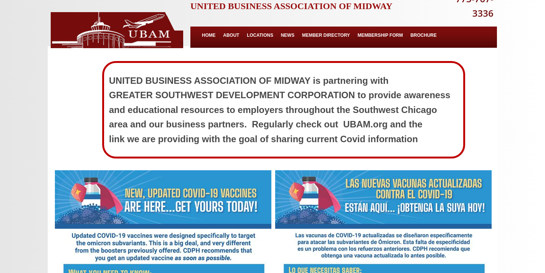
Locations (260, 35)
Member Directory (326, 35)
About (231, 35)
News (287, 35)
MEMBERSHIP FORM (380, 35)
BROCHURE (423, 35)
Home (209, 35)
